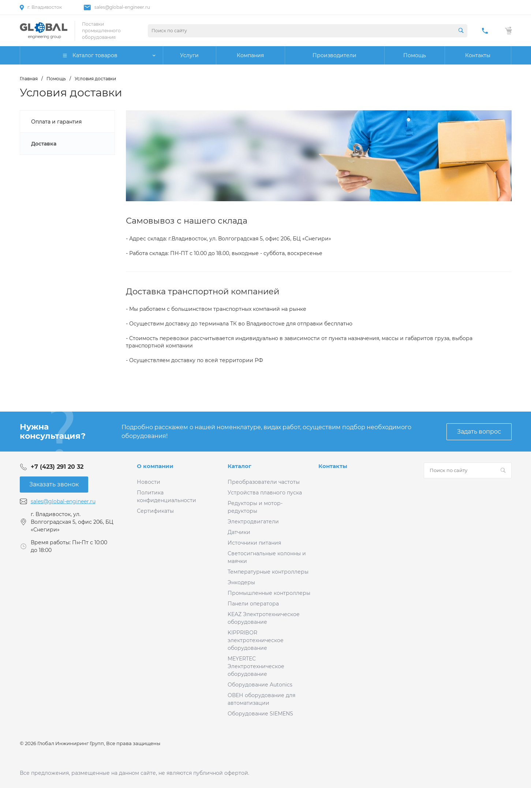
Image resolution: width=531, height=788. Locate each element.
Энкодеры (241, 582)
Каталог (239, 466)
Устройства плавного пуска (265, 492)
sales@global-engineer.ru (122, 7)
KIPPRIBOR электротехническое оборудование (256, 640)
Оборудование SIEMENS (260, 713)
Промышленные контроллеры (269, 593)
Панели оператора (253, 603)
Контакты (332, 466)
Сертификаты (155, 511)
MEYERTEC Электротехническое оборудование (256, 666)
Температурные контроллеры (268, 571)
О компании (155, 466)
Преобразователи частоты (264, 482)
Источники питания (254, 543)
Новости (148, 482)
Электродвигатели (253, 521)
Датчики (239, 532)
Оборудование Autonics (260, 684)
